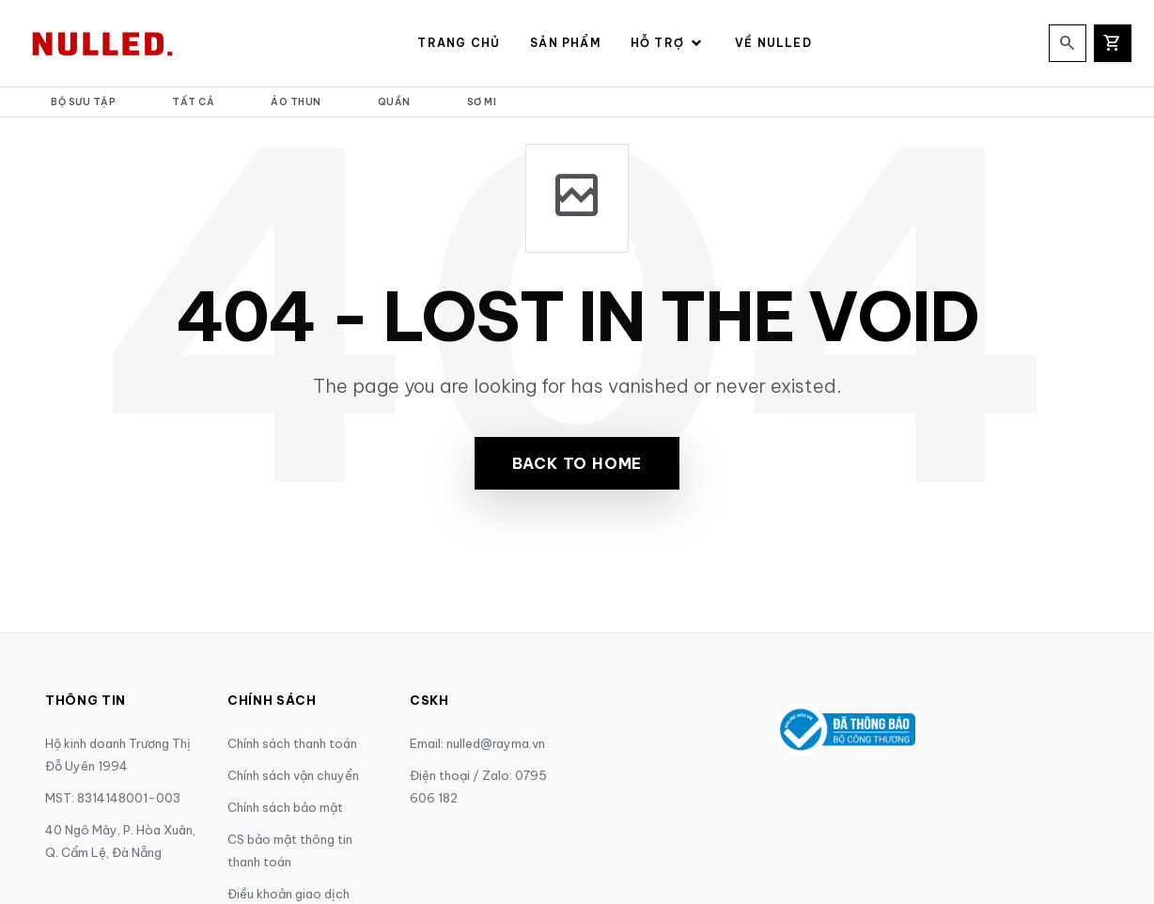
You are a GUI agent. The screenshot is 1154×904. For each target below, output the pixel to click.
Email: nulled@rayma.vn (477, 743)
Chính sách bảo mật (285, 807)
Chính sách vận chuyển (293, 775)
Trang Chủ (458, 43)
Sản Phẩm (565, 43)
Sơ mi (482, 102)
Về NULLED (773, 43)
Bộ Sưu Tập (83, 102)
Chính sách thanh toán (292, 743)
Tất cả (193, 102)
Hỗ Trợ (668, 43)
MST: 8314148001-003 (112, 797)
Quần (394, 102)
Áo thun (296, 102)
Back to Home (577, 463)
